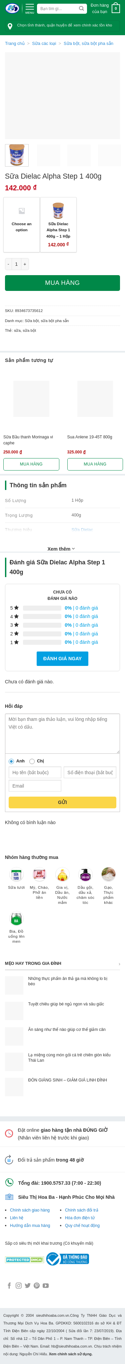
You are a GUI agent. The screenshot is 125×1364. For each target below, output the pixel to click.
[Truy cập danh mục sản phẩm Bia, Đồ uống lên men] (16, 930)
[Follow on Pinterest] (37, 1286)
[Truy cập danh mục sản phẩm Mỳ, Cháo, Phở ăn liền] (39, 886)
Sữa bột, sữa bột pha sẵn (88, 43)
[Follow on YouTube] (46, 1286)
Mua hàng (62, 282)
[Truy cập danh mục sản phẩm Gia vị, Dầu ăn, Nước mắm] (62, 889)
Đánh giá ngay (62, 658)
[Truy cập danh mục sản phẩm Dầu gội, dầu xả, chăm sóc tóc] (85, 889)
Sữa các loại (44, 43)
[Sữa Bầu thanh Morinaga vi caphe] (31, 399)
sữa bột (29, 330)
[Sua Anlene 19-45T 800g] (95, 399)
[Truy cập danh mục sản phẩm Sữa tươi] (16, 881)
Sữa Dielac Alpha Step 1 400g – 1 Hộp (58, 230)
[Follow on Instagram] (19, 1286)
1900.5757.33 (55, 1183)
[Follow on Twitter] (28, 1286)
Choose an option (22, 227)
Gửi (62, 802)
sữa (17, 330)
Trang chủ (15, 43)
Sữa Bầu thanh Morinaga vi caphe (28, 440)
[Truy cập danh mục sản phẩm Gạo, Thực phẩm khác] (108, 889)
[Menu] (30, 8)
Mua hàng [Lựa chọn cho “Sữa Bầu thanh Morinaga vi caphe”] (31, 464)
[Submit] (81, 9)
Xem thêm (61, 549)
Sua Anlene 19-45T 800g (89, 437)
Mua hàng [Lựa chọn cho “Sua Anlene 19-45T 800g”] (95, 464)
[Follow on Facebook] (9, 1286)
